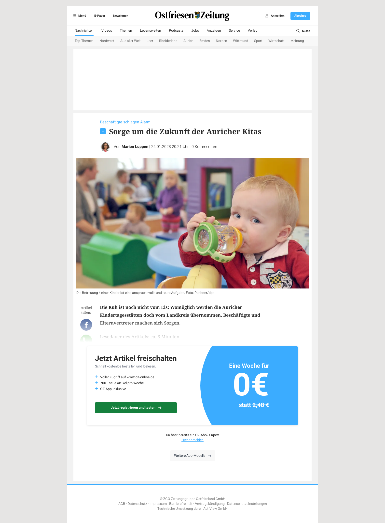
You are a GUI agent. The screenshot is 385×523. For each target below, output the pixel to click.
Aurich (188, 40)
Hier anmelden (192, 440)
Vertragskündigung (210, 503)
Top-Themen (84, 40)
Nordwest (106, 40)
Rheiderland (168, 40)
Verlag (253, 30)
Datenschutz (137, 503)
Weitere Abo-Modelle (192, 455)
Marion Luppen (135, 147)
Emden (204, 40)
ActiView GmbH (215, 508)
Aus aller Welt (130, 40)
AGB (121, 503)
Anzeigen (214, 30)
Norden (221, 40)
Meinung (297, 40)
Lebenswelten (150, 30)
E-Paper (99, 16)
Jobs (195, 30)
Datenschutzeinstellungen (247, 503)
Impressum (158, 503)
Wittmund (240, 40)
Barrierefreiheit (180, 503)
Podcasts (176, 30)
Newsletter (120, 16)
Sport (258, 40)
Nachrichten (84, 30)
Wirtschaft (276, 40)
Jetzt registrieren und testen (136, 407)
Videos (106, 30)
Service (234, 30)
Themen (126, 30)
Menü (79, 16)
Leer (150, 40)
